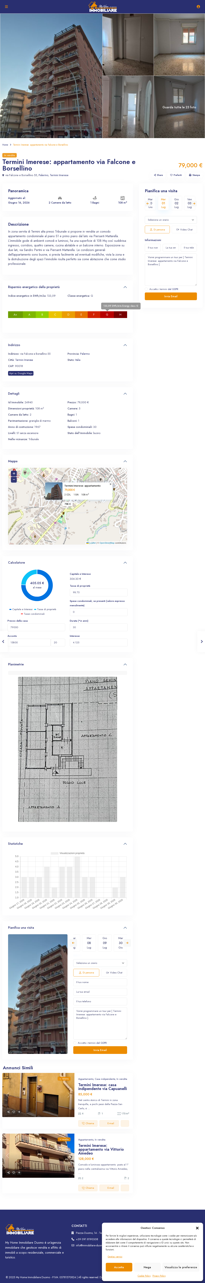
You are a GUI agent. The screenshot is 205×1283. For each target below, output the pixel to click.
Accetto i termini (92, 1043)
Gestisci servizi (115, 1256)
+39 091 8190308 (87, 1239)
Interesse (75, 636)
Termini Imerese (57, 175)
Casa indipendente (105, 1079)
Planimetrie (16, 664)
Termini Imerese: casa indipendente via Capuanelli (102, 1087)
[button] (197, 1228)
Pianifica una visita (21, 927)
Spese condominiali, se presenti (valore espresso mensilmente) (97, 603)
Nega (147, 1267)
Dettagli (13, 393)
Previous (73, 943)
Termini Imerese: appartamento (82, 485)
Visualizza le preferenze (181, 1267)
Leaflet (91, 543)
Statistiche (15, 844)
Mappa (13, 461)
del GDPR (101, 1043)
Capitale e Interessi (80, 574)
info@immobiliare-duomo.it (91, 1245)
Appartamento (85, 1079)
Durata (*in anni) (79, 621)
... (89, 1108)
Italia (77, 360)
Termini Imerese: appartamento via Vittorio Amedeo (101, 1149)
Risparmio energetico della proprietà (34, 287)
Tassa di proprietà (80, 586)
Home (5, 145)
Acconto (12, 636)
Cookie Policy (144, 1276)
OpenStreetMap (106, 543)
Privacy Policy (159, 1276)
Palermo (42, 175)
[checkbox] (74, 1042)
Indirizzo (14, 345)
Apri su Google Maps (20, 373)
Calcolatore (16, 562)
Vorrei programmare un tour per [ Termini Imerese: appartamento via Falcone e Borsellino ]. (100, 1023)
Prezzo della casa (18, 621)
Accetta (119, 1267)
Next (127, 943)
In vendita (9, 155)
